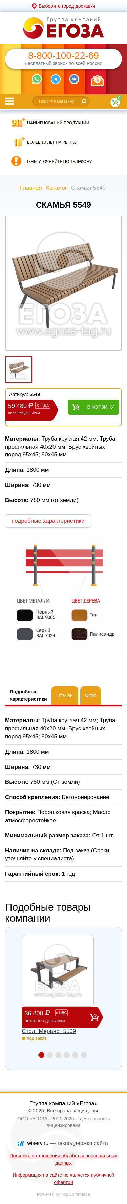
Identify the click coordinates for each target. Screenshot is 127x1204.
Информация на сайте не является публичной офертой (63, 1178)
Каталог (56, 188)
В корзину (100, 407)
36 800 (57, 1016)
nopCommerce (75, 1194)
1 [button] (41, 1055)
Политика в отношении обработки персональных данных (64, 1159)
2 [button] (50, 1055)
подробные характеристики (48, 521)
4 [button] (67, 1055)
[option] (63, 284)
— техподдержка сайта (67, 1143)
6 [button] (84, 1055)
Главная (31, 188)
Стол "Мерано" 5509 (49, 1031)
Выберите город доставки (67, 6)
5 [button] (75, 1055)
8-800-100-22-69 (63, 56)
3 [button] (58, 1055)
